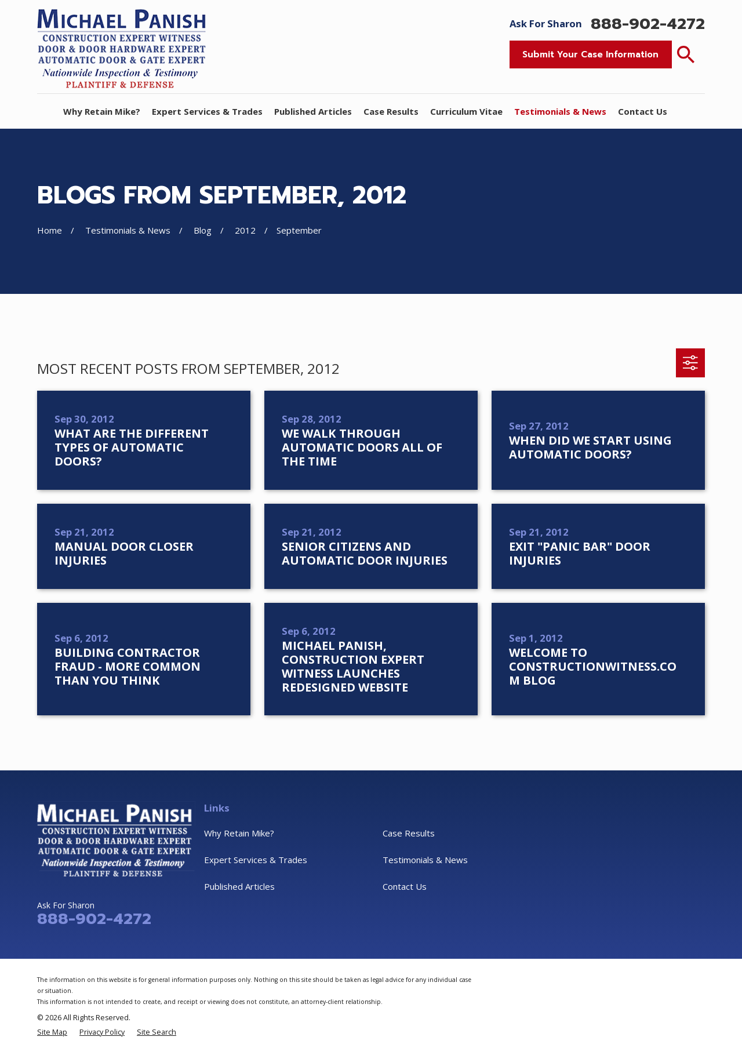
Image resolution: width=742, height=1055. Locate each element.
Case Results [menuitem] (391, 111)
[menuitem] (52, 1032)
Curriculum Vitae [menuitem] (466, 111)
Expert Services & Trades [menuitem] (207, 111)
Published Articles (239, 886)
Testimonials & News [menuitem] (560, 111)
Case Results (409, 833)
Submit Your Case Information (590, 54)
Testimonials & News (425, 859)
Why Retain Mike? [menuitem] (101, 111)
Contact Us (405, 886)
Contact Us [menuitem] (642, 111)
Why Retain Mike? (239, 833)
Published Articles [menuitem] (313, 111)
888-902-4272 (648, 24)
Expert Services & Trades (255, 859)
